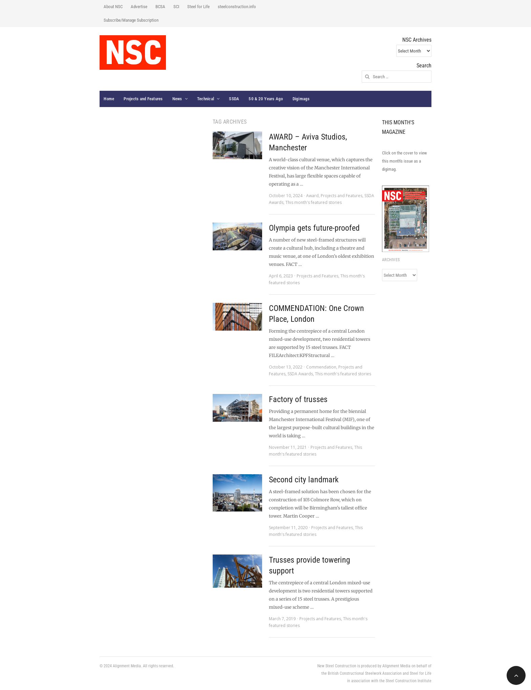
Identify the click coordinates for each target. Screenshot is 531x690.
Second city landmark (304, 479)
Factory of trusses (298, 399)
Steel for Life (198, 6)
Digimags (301, 98)
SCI (176, 6)
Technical (205, 98)
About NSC (113, 6)
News (177, 98)
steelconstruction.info (237, 6)
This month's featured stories (313, 202)
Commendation (321, 367)
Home (109, 98)
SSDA (234, 98)
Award (312, 195)
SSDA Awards (300, 374)
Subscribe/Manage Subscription (131, 20)
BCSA (160, 6)
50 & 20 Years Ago (266, 98)
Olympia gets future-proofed (314, 228)
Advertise (139, 6)
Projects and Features (143, 98)
